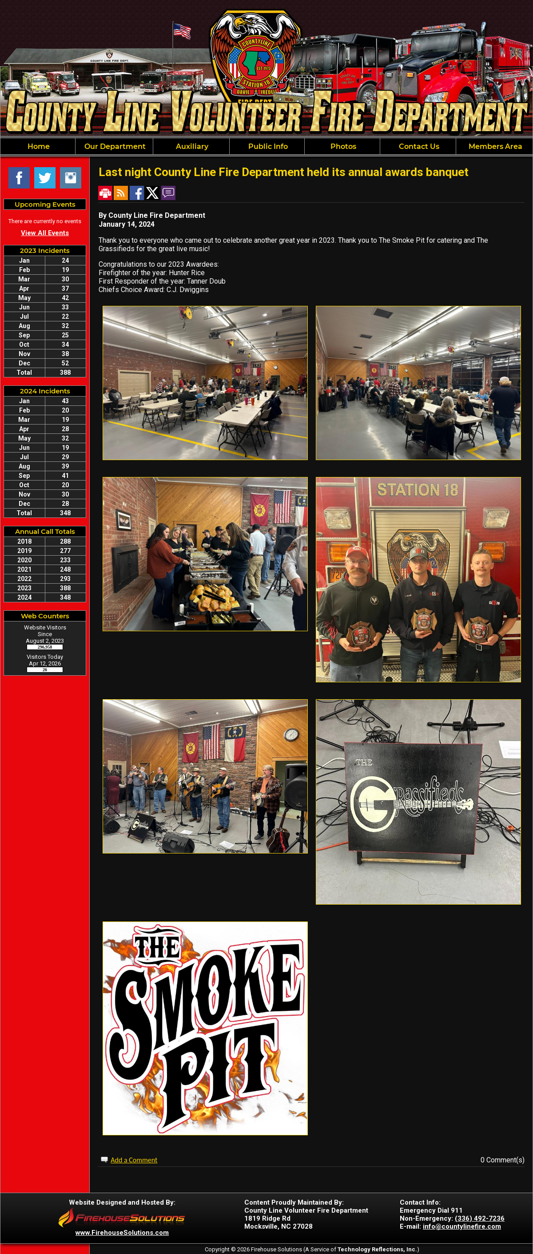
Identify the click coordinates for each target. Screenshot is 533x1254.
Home (38, 146)
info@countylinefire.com (462, 1226)
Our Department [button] (114, 146)
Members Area (494, 146)
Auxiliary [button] (191, 146)
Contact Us (418, 146)
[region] (266, 146)
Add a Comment (134, 1160)
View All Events (45, 233)
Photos (342, 146)
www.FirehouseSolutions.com (122, 1233)
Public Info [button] (267, 146)
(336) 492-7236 (480, 1218)
